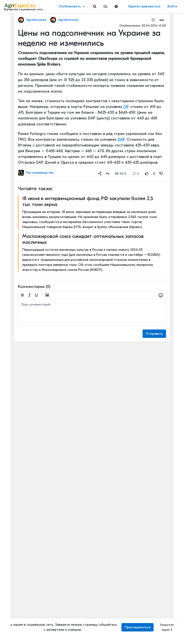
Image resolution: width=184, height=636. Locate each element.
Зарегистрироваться (144, 6)
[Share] (100, 173)
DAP (121, 139)
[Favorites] (153, 20)
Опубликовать (69, 6)
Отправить (154, 334)
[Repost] (108, 173)
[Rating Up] (147, 173)
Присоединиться (137, 627)
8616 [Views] (120, 174)
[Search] (94, 6)
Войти (172, 6)
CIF (125, 107)
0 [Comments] (136, 174)
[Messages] (105, 6)
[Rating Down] (161, 173)
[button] (105, 6)
